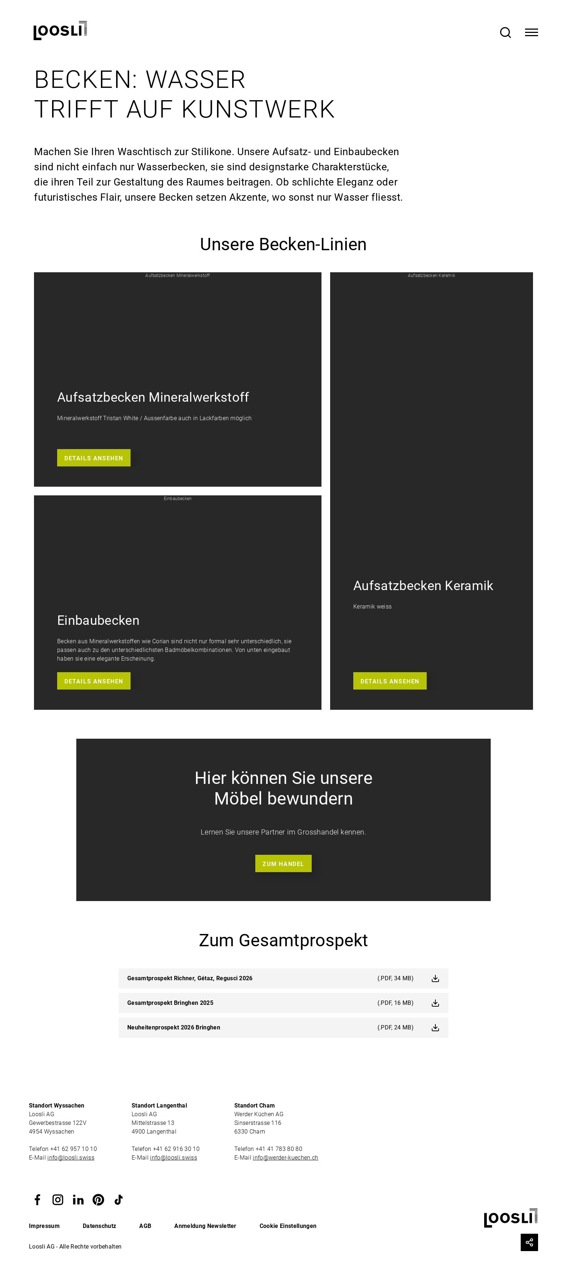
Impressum (44, 1226)
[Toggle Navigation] (531, 32)
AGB (145, 1226)
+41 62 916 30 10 (177, 1148)
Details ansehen (93, 458)
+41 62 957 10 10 (74, 1148)
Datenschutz (99, 1226)
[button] (177, 379)
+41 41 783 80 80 (279, 1148)
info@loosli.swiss (70, 1157)
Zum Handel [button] (283, 864)
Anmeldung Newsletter (205, 1226)
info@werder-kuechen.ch (285, 1157)
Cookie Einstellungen (288, 1226)
